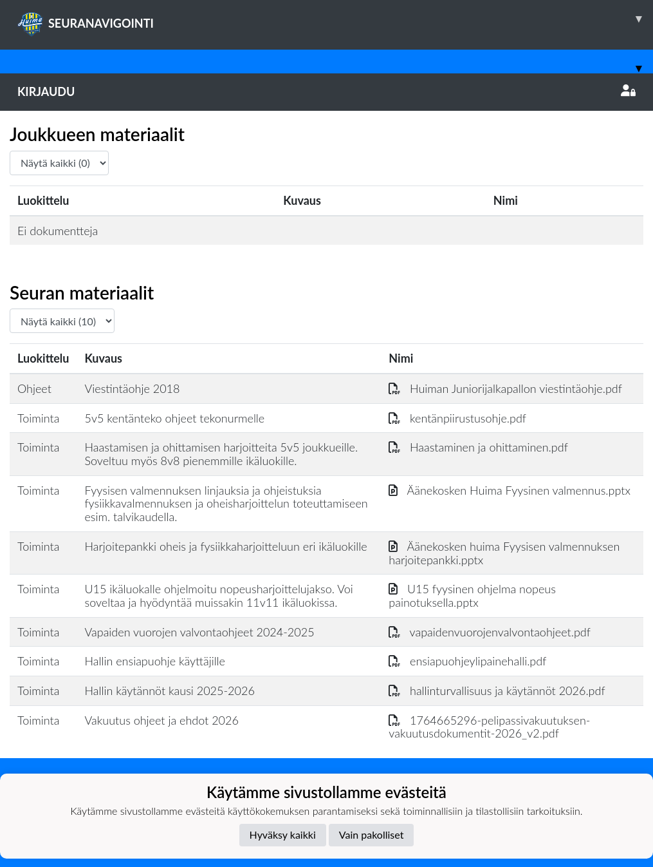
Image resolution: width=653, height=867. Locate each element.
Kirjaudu (326, 91)
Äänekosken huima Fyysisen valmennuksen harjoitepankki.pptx (504, 553)
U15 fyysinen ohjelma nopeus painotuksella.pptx (472, 595)
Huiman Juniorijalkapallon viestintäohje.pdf (505, 388)
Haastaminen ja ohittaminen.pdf (478, 447)
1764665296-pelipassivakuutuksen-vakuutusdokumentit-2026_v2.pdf (489, 727)
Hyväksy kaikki (283, 834)
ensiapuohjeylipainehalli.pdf (467, 661)
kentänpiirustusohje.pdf (457, 418)
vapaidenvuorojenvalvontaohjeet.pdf (490, 632)
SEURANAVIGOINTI (335, 18)
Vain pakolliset (371, 834)
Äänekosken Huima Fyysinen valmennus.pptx (509, 490)
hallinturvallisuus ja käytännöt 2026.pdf (497, 690)
